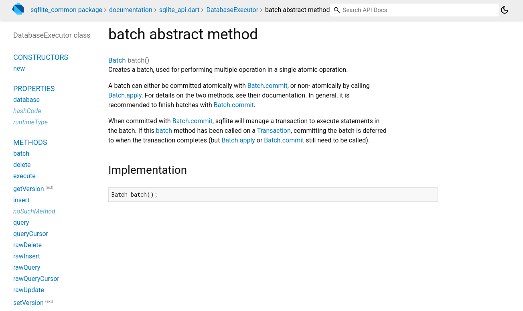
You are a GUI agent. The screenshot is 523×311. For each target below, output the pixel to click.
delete (22, 165)
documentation (130, 10)
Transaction (274, 130)
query (21, 222)
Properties (34, 88)
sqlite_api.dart (179, 10)
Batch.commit (267, 85)
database (26, 100)
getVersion (28, 189)
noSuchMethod (34, 211)
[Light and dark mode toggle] (504, 10)
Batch (117, 60)
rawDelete (27, 245)
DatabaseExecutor (232, 10)
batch (164, 130)
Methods (30, 142)
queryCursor (30, 234)
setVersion (28, 303)
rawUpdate (28, 290)
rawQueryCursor (36, 279)
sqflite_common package (66, 10)
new (19, 68)
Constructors (40, 57)
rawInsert (26, 256)
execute (24, 176)
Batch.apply (125, 95)
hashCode (27, 111)
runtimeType (30, 122)
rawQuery (26, 267)
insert (21, 200)
